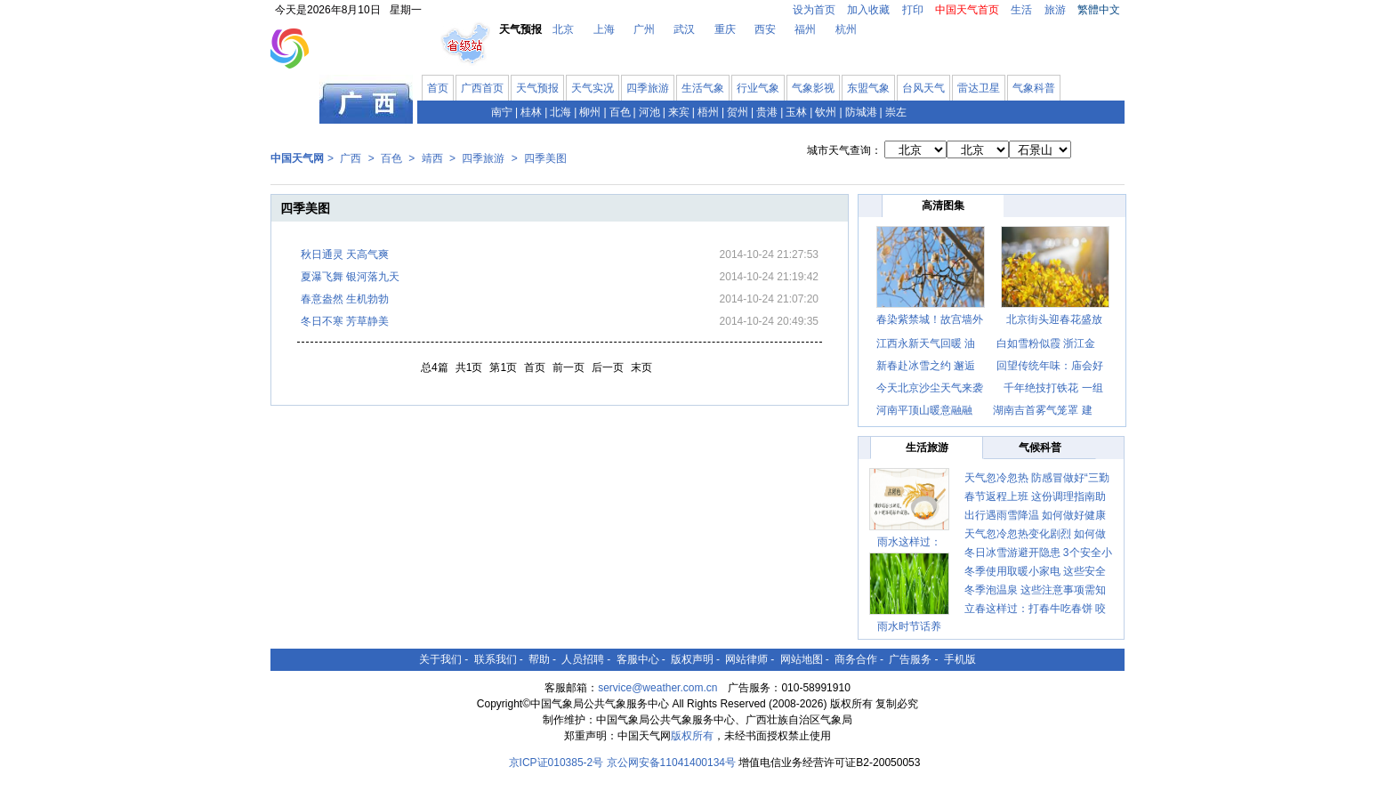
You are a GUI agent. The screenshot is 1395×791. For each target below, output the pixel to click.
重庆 (725, 29)
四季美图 (545, 158)
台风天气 (923, 88)
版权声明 (692, 659)
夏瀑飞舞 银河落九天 (350, 276)
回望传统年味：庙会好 (1049, 365)
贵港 (767, 112)
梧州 (708, 112)
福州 (805, 29)
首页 (437, 88)
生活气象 (702, 88)
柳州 (590, 112)
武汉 (684, 29)
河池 (649, 112)
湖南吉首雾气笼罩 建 (1042, 410)
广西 (350, 158)
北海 (560, 112)
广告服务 (910, 659)
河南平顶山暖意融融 (925, 410)
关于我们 (440, 659)
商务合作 (856, 659)
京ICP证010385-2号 (556, 762)
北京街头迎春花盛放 (1054, 319)
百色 (620, 112)
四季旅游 (647, 88)
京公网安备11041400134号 (671, 762)
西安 (765, 29)
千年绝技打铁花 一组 (1053, 388)
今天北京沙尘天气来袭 (929, 388)
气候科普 (1040, 447)
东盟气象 (868, 88)
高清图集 (943, 205)
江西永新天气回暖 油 (925, 343)
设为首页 (814, 10)
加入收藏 (868, 10)
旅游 (1055, 10)
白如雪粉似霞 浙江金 (1045, 343)
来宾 (678, 112)
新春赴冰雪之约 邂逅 (925, 365)
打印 (912, 10)
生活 (1021, 10)
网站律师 (746, 659)
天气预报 (537, 88)
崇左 (896, 112)
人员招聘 (582, 659)
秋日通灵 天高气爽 (345, 254)
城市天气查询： (844, 150)
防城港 (861, 112)
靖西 (432, 158)
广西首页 (482, 88)
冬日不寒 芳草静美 (345, 321)
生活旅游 (927, 447)
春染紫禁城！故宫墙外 (929, 319)
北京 (563, 29)
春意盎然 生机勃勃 (345, 299)
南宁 (501, 112)
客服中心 (638, 659)
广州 (644, 29)
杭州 (846, 29)
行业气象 (758, 88)
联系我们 (495, 659)
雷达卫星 (978, 88)
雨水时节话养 (909, 626)
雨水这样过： (909, 542)
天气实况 (592, 88)
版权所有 (692, 736)
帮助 (539, 659)
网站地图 (801, 659)
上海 (604, 29)
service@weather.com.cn (657, 688)
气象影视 (813, 88)
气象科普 (1033, 88)
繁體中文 (1098, 10)
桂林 (531, 112)
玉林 (796, 112)
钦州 (825, 112)
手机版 (960, 659)
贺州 (737, 112)
